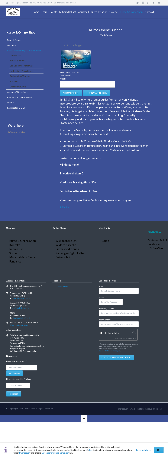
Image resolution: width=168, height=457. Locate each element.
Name (103, 286)
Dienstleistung (14, 40)
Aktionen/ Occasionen (17, 92)
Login (105, 240)
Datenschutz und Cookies (150, 408)
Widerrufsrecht (65, 245)
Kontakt (14, 245)
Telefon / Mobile (107, 308)
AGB (132, 408)
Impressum (24, 452)
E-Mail (103, 297)
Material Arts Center (23, 257)
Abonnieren (14, 373)
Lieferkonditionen (67, 249)
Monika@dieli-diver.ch (21, 318)
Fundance (15, 261)
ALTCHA (132, 338)
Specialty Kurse (17, 60)
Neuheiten (12, 45)
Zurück (65, 207)
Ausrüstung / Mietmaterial (19, 97)
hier (91, 450)
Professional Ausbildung (21, 71)
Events (10, 102)
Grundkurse (15, 55)
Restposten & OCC (16, 107)
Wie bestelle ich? (66, 240)
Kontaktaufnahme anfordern (116, 357)
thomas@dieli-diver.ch (21, 298)
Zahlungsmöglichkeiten (70, 253)
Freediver (14, 81)
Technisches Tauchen (20, 76)
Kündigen (14, 394)
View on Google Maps (19, 325)
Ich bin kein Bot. (112, 333)
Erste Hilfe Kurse (18, 86)
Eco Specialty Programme (21, 65)
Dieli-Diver (63, 286)
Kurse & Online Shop (20, 32)
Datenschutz (63, 257)
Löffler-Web (156, 248)
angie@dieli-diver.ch (20, 308)
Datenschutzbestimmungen (55, 452)
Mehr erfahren (143, 449)
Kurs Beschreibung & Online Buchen (24, 50)
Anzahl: (63, 78)
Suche (13, 253)
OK (158, 450)
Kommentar (105, 319)
